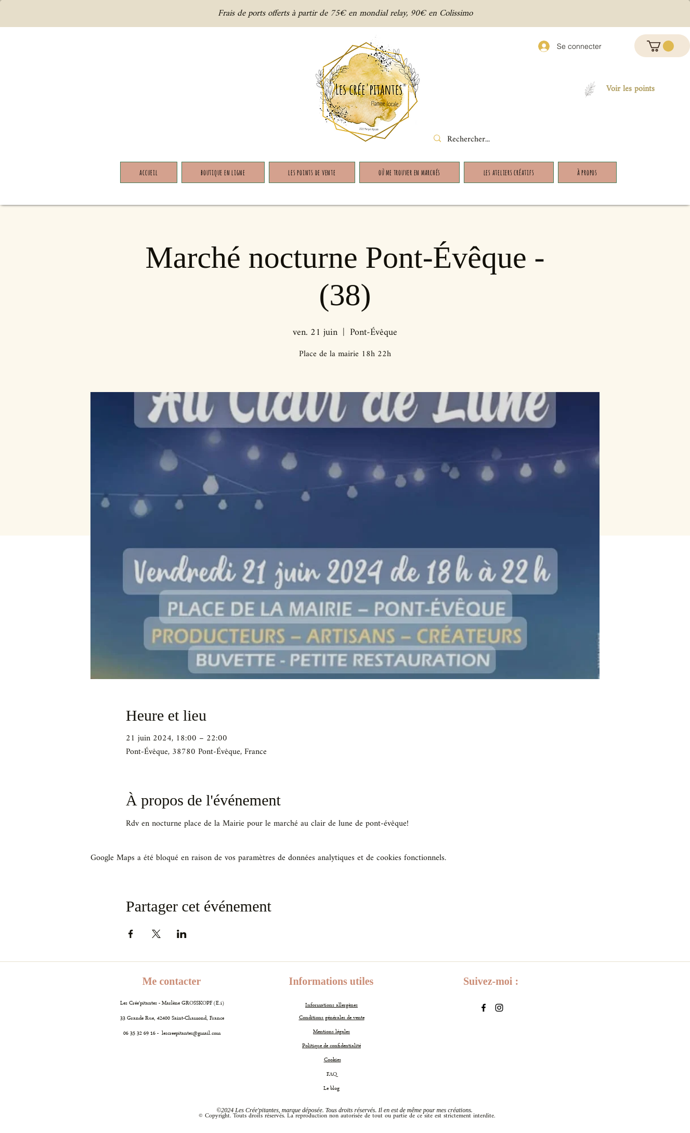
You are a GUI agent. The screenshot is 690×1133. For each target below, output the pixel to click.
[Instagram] (499, 1007)
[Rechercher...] (478, 139)
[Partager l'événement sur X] (156, 934)
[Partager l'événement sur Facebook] (131, 934)
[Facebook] (483, 1007)
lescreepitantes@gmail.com (191, 1033)
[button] (660, 46)
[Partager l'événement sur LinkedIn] (182, 934)
